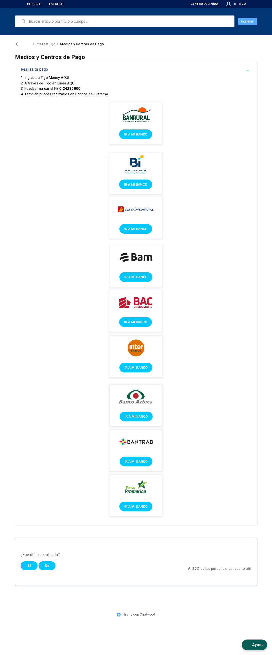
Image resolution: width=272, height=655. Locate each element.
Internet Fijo (46, 44)
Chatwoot (147, 614)
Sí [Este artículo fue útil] (29, 566)
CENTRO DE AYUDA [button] (201, 4)
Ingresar (247, 21)
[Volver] (17, 44)
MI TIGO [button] (236, 4)
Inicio (26, 44)
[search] (128, 21)
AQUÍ (65, 77)
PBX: (67, 88)
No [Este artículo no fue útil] (47, 566)
